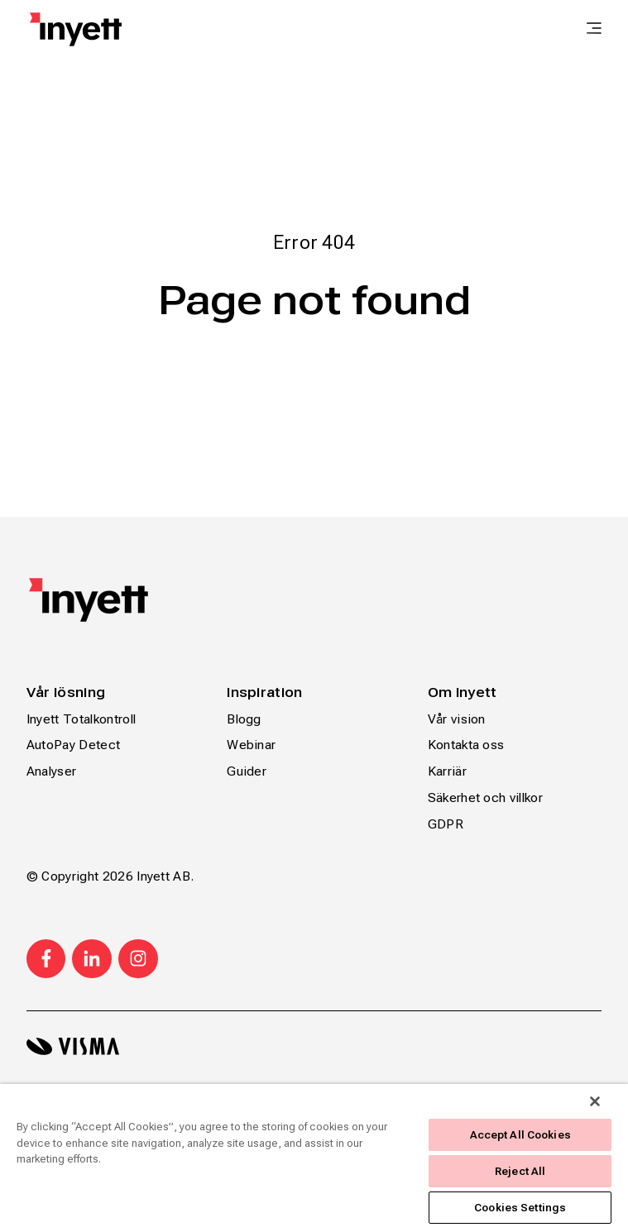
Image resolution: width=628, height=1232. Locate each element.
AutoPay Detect (73, 744)
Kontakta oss (466, 744)
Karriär (447, 771)
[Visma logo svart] (314, 1046)
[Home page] (75, 29)
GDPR (445, 824)
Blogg (244, 719)
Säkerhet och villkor (485, 797)
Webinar (251, 744)
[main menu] (594, 30)
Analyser (51, 771)
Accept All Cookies (520, 1135)
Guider (246, 771)
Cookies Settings (520, 1207)
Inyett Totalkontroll (81, 719)
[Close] (595, 1101)
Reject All (520, 1171)
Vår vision (457, 719)
